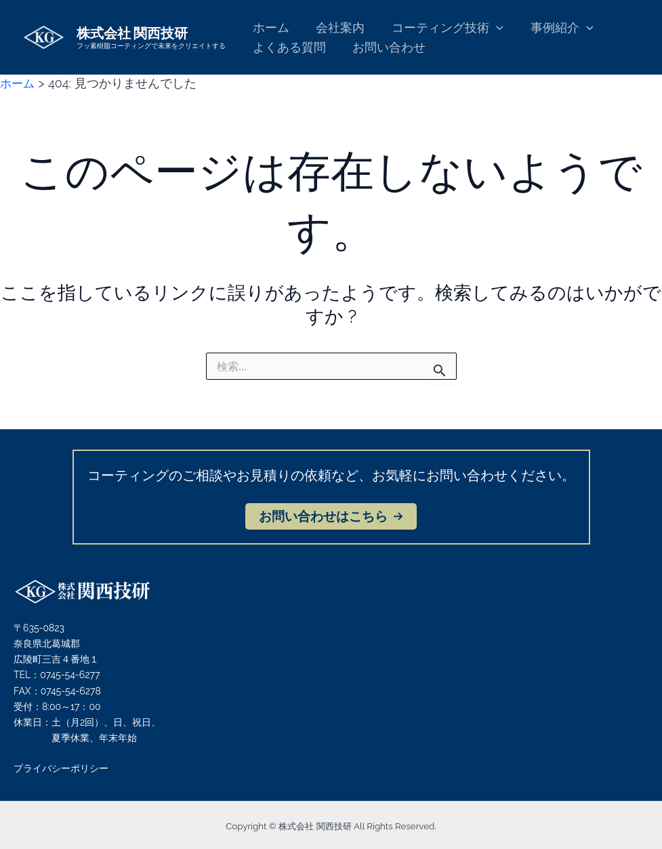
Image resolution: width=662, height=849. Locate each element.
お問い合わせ (385, 47)
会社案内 (336, 27)
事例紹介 (553, 28)
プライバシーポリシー (61, 768)
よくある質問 (288, 47)
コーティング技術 (441, 28)
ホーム (269, 27)
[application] (490, 28)
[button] (331, 516)
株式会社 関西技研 (132, 32)
